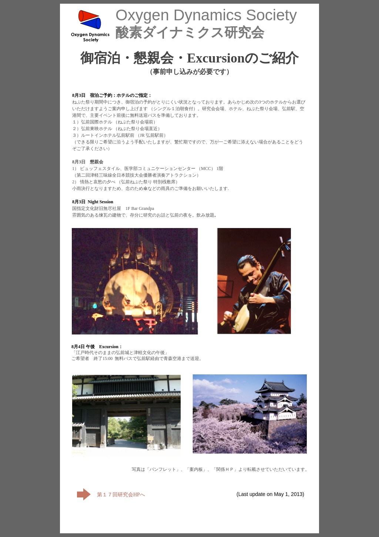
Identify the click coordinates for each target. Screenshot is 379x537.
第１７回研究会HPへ (121, 494)
